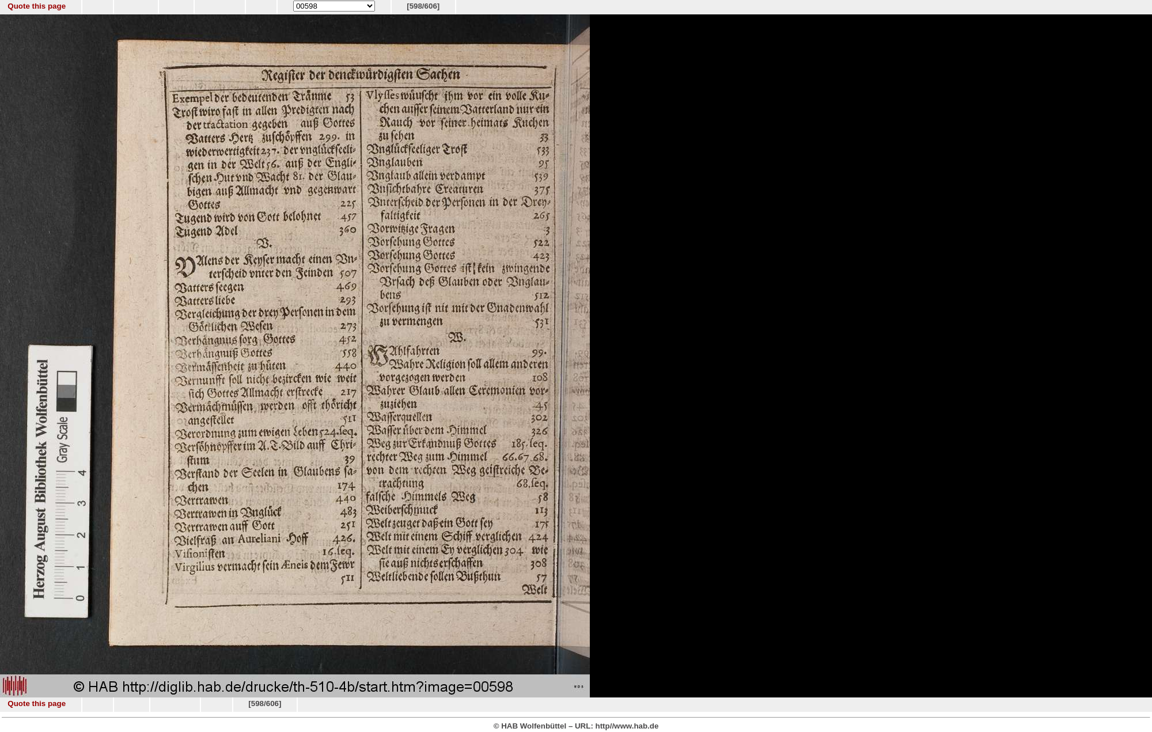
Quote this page (36, 6)
